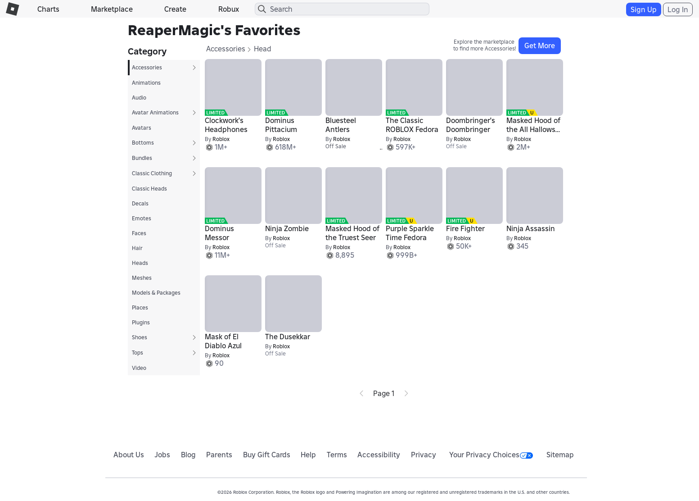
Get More (539, 45)
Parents (219, 454)
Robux (228, 9)
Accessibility (378, 454)
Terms (337, 454)
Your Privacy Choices (491, 454)
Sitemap (560, 454)
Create (175, 9)
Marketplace (112, 9)
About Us (128, 454)
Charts (48, 9)
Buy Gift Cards (266, 454)
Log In (677, 9)
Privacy (423, 454)
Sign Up (644, 9)
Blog (188, 454)
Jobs (162, 454)
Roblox (221, 139)
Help (308, 454)
